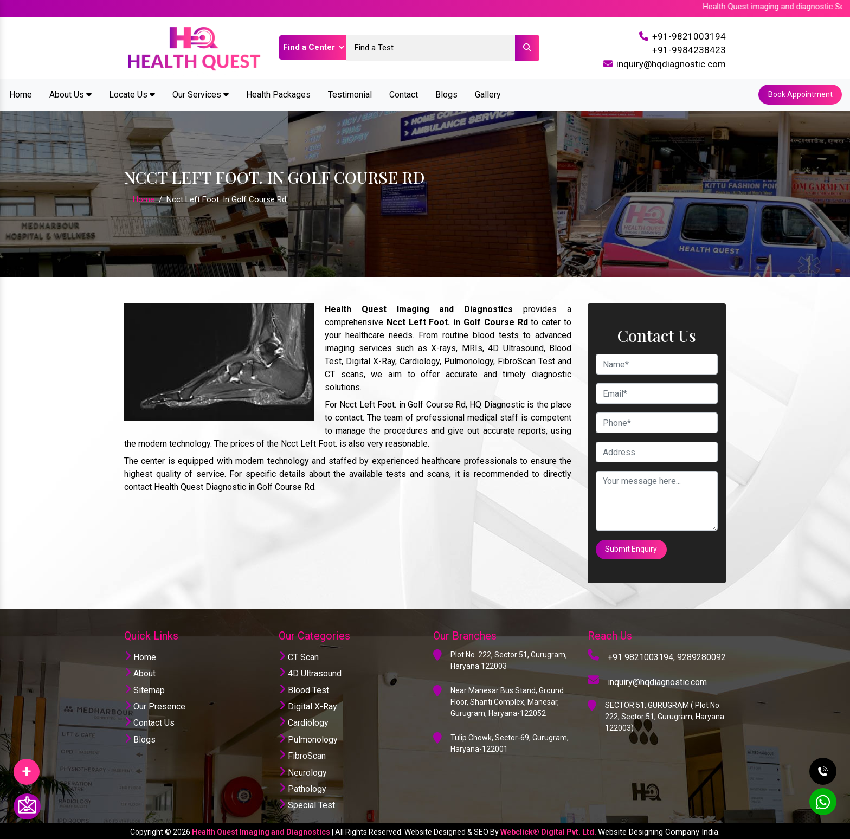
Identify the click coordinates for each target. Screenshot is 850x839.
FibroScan (302, 754)
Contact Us (149, 721)
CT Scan (299, 655)
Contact (403, 94)
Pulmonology (308, 737)
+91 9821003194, (641, 655)
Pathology (302, 787)
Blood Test (304, 688)
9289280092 (701, 655)
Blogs (446, 94)
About (140, 672)
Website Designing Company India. (659, 830)
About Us (70, 94)
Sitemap (144, 688)
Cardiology (304, 721)
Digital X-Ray (308, 704)
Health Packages (278, 94)
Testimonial (350, 94)
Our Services (200, 94)
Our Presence (154, 704)
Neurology (303, 770)
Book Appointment (800, 94)
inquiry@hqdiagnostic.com (671, 64)
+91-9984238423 (689, 49)
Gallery (488, 94)
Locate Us (132, 94)
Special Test (307, 803)
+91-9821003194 (689, 36)
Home (20, 94)
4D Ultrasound (310, 672)
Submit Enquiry (632, 548)
